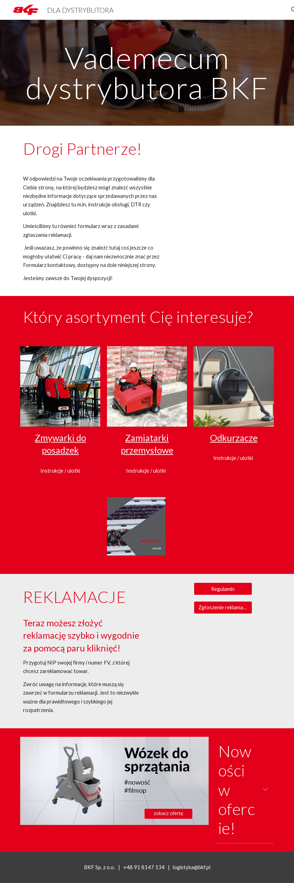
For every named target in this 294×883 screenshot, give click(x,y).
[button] (265, 789)
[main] (147, 73)
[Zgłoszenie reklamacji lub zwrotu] (223, 607)
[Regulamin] (223, 589)
